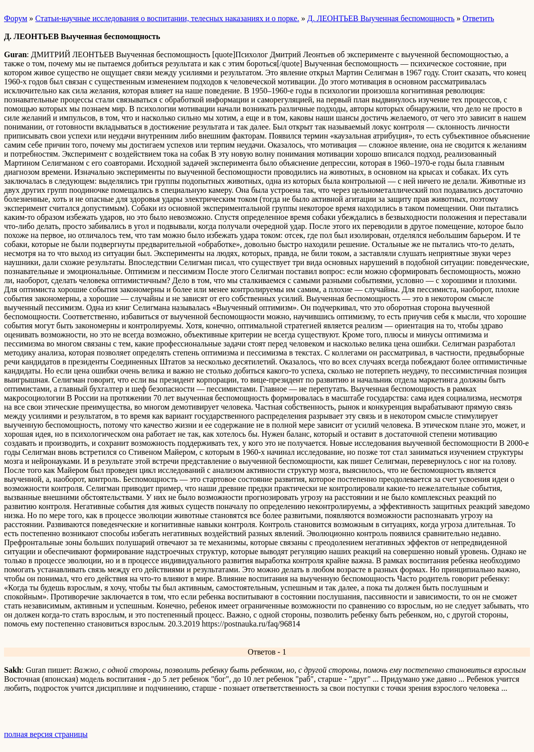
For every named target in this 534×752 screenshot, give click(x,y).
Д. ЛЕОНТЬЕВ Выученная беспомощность (381, 18)
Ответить (478, 18)
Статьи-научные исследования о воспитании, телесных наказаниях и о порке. (167, 18)
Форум (15, 18)
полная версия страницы (46, 734)
